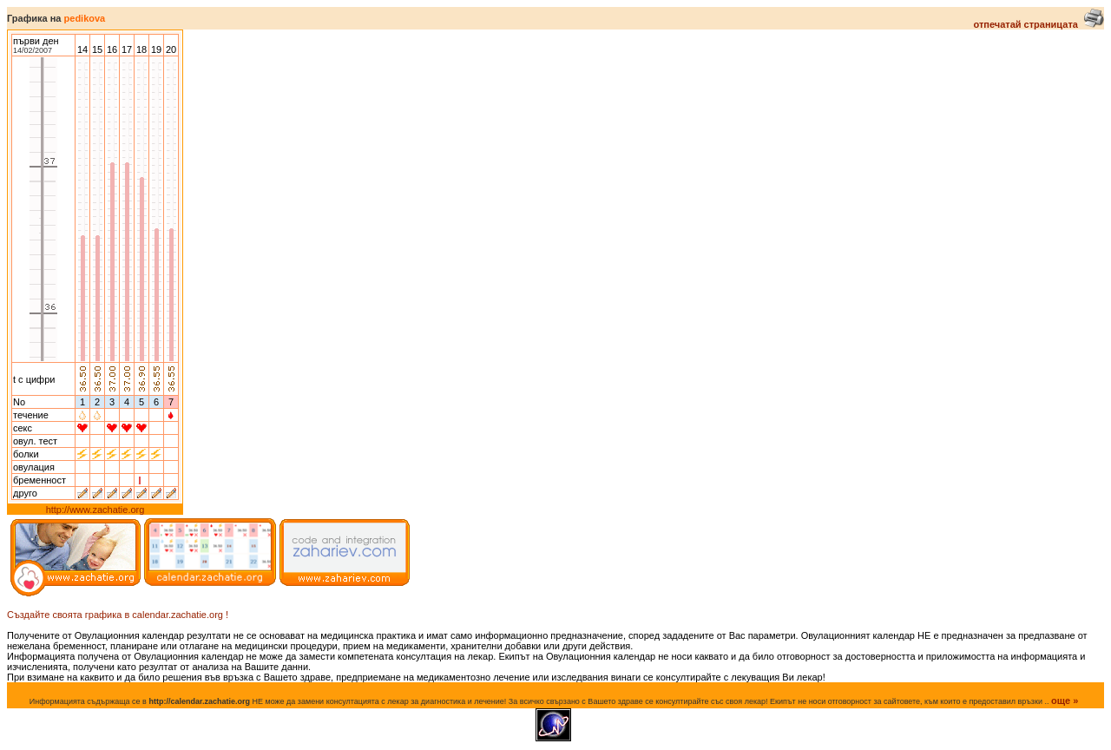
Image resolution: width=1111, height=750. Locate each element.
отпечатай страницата (1038, 24)
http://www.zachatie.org (95, 509)
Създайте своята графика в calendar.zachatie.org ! (117, 614)
